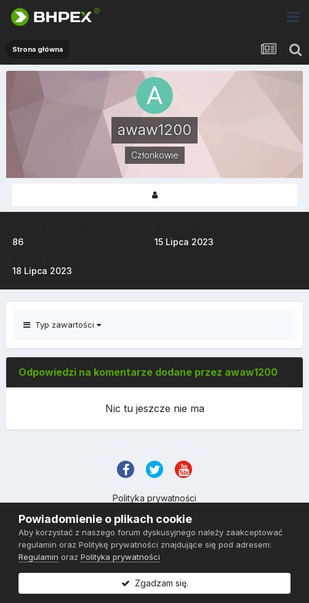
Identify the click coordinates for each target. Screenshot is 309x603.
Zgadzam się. (154, 583)
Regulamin (38, 557)
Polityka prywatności (154, 498)
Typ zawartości (62, 325)
